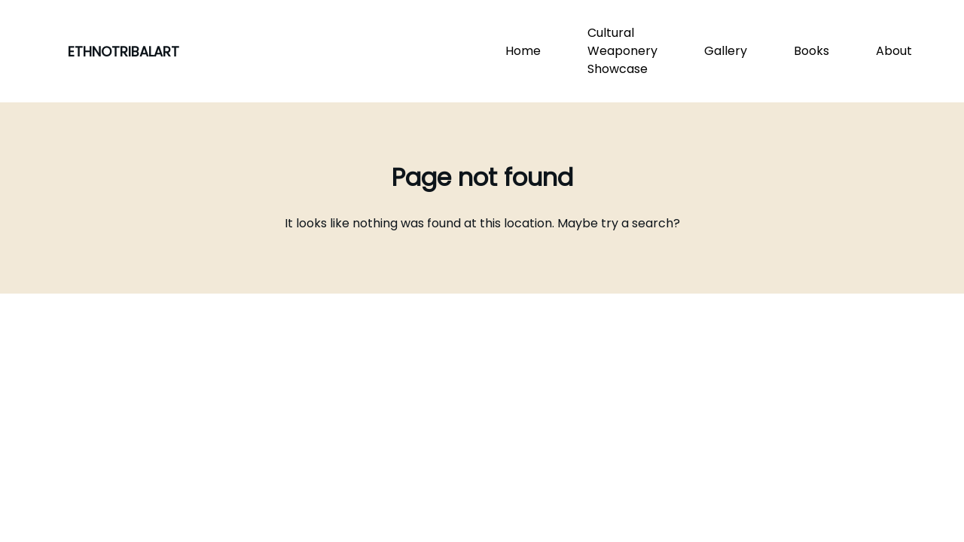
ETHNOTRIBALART (123, 51)
